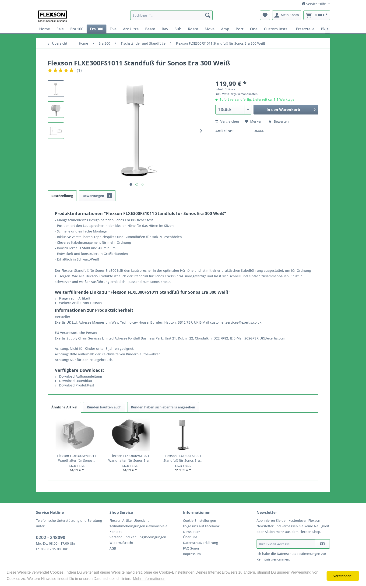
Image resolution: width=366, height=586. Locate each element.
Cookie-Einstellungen (199, 520)
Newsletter (191, 531)
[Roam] (193, 29)
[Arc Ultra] (131, 29)
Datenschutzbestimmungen (298, 553)
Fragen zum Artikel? (72, 298)
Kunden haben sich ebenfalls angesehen (163, 407)
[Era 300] (96, 29)
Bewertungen (97, 195)
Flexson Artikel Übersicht (129, 520)
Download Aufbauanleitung (78, 376)
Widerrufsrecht (121, 542)
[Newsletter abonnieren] (322, 544)
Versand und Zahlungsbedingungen (137, 537)
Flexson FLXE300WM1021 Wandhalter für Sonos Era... (129, 458)
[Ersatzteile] (305, 29)
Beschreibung (62, 195)
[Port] (239, 29)
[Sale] (60, 29)
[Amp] (225, 29)
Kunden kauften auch (104, 407)
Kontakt (115, 531)
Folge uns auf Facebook (201, 526)
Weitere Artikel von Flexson (78, 302)
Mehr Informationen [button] (149, 579)
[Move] (209, 29)
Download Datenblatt (73, 381)
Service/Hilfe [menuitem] (314, 4)
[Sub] (178, 29)
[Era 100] (77, 29)
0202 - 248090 (50, 537)
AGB (112, 548)
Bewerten (278, 121)
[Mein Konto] (286, 15)
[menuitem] (171, 15)
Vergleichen (227, 121)
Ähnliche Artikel (64, 407)
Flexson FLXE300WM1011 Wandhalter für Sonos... (76, 458)
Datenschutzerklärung (200, 542)
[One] (254, 29)
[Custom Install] (277, 29)
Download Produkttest (74, 385)
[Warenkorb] (316, 15)
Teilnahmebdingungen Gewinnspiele (138, 526)
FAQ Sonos (191, 548)
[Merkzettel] (265, 15)
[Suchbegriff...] (171, 15)
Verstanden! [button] (342, 576)
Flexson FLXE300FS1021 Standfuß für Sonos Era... (183, 458)
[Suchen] (208, 15)
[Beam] (150, 29)
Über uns (190, 537)
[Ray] (164, 29)
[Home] (44, 29)
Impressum (192, 554)
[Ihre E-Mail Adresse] (286, 544)
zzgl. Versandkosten (244, 94)
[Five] (113, 29)
